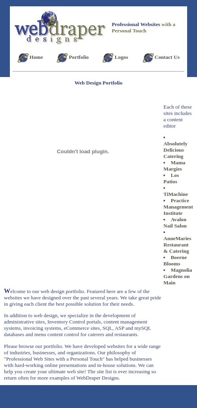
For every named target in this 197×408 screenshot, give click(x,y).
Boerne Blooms (175, 260)
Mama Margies (174, 166)
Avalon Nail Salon (175, 222)
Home (36, 57)
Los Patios (171, 178)
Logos (121, 57)
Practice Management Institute (178, 206)
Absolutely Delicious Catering (175, 150)
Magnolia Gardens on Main (177, 276)
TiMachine (175, 194)
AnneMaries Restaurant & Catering (177, 244)
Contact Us (167, 57)
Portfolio (78, 57)
